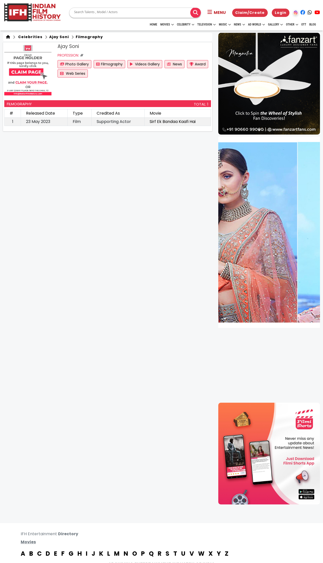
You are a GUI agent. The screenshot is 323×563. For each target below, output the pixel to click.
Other (292, 24)
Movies (167, 24)
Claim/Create (250, 12)
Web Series (72, 73)
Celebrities (29, 36)
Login (280, 12)
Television (206, 24)
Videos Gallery (145, 64)
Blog (312, 24)
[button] (216, 12)
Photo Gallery (74, 64)
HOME (153, 24)
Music (225, 24)
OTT (303, 24)
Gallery (275, 24)
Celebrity (185, 24)
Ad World (256, 24)
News (239, 24)
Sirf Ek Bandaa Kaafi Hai (173, 121)
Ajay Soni (58, 36)
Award (198, 64)
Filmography (89, 36)
